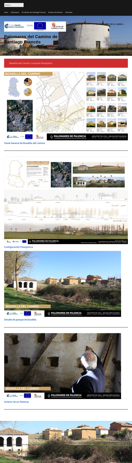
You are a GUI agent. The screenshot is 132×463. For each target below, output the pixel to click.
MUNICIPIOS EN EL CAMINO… (111, 24)
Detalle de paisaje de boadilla (20, 319)
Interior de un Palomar (16, 401)
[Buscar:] (14, 5)
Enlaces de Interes (55, 12)
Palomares (15, 12)
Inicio (6, 12)
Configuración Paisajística (18, 247)
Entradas (68, 12)
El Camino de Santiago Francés (34, 12)
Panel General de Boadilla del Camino (24, 143)
